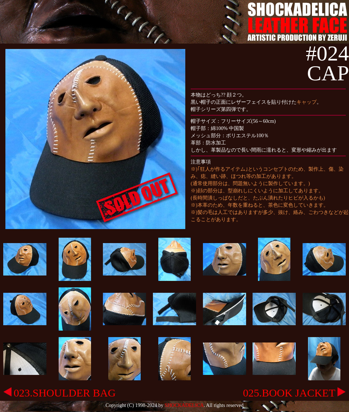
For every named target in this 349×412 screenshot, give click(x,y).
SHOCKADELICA (184, 405)
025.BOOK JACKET (294, 393)
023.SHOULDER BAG (59, 393)
